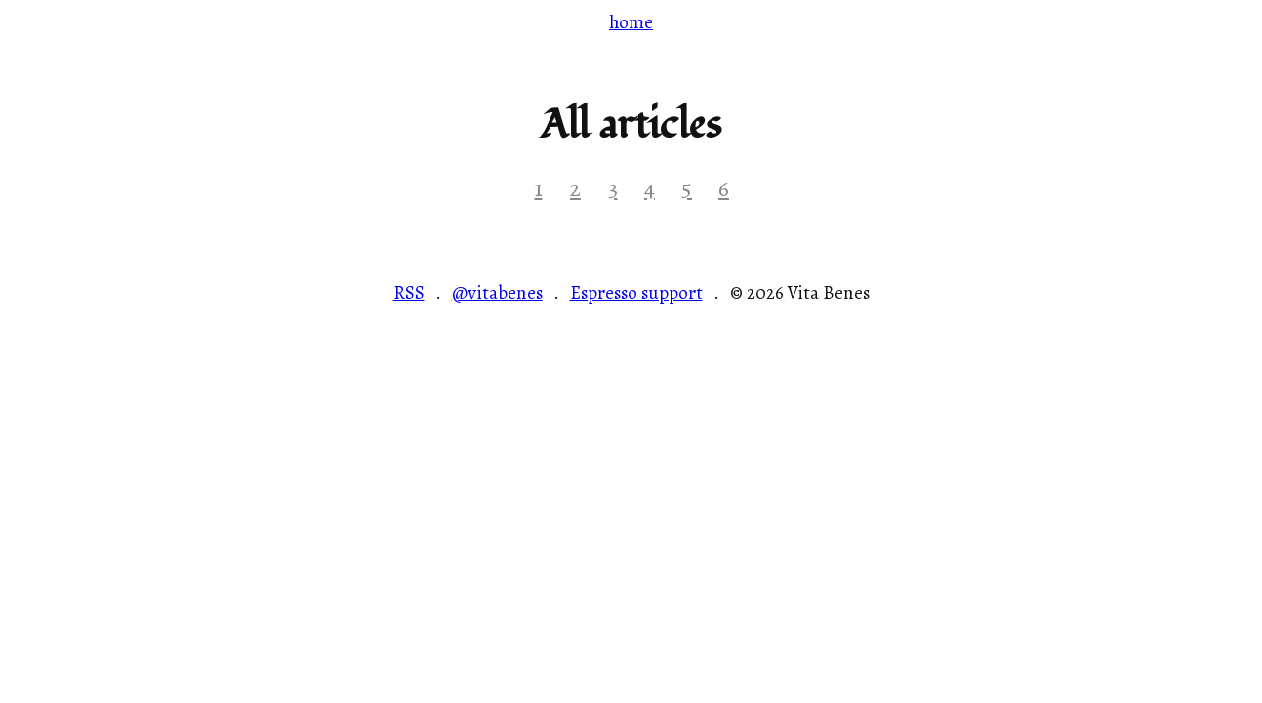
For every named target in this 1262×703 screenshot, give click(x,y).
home (631, 22)
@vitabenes (497, 294)
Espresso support (636, 294)
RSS (409, 294)
